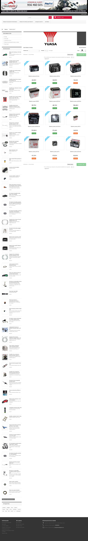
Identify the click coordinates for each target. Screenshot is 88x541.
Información (7, 33)
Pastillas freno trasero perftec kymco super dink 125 (15, 97)
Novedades (6, 48)
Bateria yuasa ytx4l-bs (75, 76)
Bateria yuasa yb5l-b (75, 126)
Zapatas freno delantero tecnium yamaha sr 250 (14, 255)
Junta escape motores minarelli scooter (13, 264)
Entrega (5, 36)
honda (4, 509)
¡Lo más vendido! (5, 525)
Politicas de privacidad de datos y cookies (11, 42)
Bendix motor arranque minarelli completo (14, 142)
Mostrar (42, 50)
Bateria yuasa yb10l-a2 (54, 101)
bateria (15, 507)
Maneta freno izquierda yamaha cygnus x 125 (14, 123)
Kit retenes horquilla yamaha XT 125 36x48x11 (15, 454)
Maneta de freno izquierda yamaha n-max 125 (14, 115)
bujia (7, 509)
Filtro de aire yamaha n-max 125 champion (15, 399)
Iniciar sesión (83, 14)
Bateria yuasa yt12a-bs (75, 151)
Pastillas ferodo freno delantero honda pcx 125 (14, 106)
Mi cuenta (19, 520)
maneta (19, 509)
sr (14, 511)
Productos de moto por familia (10, 21)
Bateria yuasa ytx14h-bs (54, 126)
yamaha (4, 507)
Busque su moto (39, 21)
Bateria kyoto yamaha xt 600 (15, 236)
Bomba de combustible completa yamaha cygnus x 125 (14, 471)
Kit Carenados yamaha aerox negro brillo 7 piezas (15, 444)
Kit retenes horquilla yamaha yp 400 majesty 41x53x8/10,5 (15, 202)
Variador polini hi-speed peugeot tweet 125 (14, 61)
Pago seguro (6, 44)
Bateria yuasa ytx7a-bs (34, 76)
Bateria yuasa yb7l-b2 (34, 151)
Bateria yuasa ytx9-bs (55, 76)
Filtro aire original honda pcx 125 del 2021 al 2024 (15, 273)
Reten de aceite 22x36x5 (14, 490)
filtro (12, 507)
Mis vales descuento (20, 524)
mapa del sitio (4, 533)
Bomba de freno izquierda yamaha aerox (14, 381)
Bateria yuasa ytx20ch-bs (34, 126)
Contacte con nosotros (6, 527)
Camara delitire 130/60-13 (14, 175)
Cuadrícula (82, 51)
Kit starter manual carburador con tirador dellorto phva (15, 319)
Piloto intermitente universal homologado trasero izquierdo (15, 185)
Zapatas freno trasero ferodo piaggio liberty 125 (15, 220)
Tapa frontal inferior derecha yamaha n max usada (15, 425)
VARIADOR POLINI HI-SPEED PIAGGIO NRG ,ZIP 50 (15, 328)
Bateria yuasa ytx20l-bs (75, 101)
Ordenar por (25, 50)
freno (12, 511)
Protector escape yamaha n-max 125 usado (15, 435)
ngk (6, 511)
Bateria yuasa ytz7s (54, 151)
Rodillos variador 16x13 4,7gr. (15, 416)
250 (9, 511)
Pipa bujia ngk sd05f (13, 291)
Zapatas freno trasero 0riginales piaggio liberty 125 (15, 337)
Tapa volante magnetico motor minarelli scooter (14, 346)
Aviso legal (6, 38)
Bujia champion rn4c (13, 150)
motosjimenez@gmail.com (59, 527)
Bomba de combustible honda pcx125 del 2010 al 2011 (15, 282)
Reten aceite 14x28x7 (13, 481)
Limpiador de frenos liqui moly (15, 407)
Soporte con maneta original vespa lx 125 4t (15, 133)
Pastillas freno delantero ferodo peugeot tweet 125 (14, 372)
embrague (18, 511)
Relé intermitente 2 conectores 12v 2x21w (13, 300)
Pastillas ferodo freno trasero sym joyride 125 (15, 80)
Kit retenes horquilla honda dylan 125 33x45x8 (14, 194)
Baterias (47, 21)
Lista (85, 51)
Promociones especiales (6, 522)
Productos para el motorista (26, 21)
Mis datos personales (20, 527)
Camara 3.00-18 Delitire (14, 167)
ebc (3, 511)
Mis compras (18, 522)
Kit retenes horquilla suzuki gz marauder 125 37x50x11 (15, 211)
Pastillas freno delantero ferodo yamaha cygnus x (14, 355)
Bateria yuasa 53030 (34, 101)
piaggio (8, 507)
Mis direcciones (19, 525)
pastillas (14, 509)
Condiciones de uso (7, 40)
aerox (11, 509)
